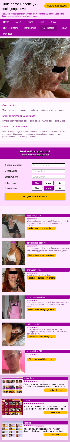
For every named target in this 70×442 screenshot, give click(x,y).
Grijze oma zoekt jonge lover (41, 228)
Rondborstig (30, 28)
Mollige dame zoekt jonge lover (41, 255)
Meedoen (7, 33)
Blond (30, 22)
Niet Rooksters (10, 28)
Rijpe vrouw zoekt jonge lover (41, 359)
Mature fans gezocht (57, 5)
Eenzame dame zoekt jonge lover (41, 336)
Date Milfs (55, 412)
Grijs (42, 22)
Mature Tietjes (55, 390)
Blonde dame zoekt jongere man (41, 309)
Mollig (18, 22)
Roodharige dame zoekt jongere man (41, 278)
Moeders (55, 435)
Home (6, 22)
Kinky (53, 22)
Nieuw (63, 28)
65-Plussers (48, 28)
